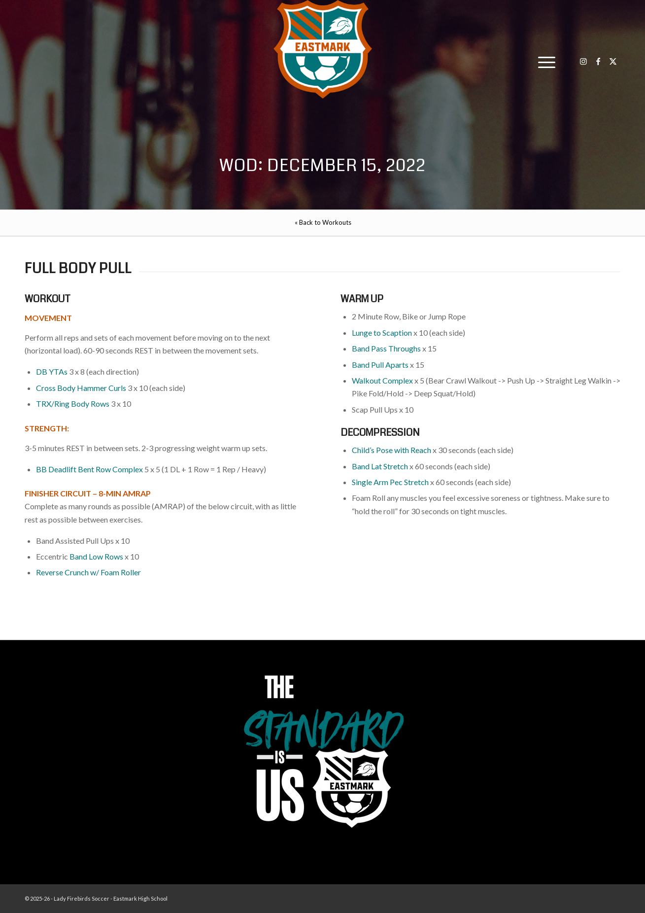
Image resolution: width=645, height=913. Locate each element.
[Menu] (543, 61)
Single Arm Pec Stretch (390, 482)
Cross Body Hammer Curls (81, 387)
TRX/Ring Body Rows (72, 403)
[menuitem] (543, 61)
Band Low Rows (96, 556)
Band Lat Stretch (380, 466)
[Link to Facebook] (598, 61)
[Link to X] (613, 61)
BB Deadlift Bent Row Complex (89, 469)
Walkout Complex (382, 380)
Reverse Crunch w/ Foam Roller (88, 572)
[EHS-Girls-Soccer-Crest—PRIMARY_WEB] (322, 49)
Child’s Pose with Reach (391, 450)
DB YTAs (52, 371)
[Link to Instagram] (583, 61)
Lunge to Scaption (382, 332)
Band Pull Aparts (380, 364)
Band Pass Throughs (386, 348)
